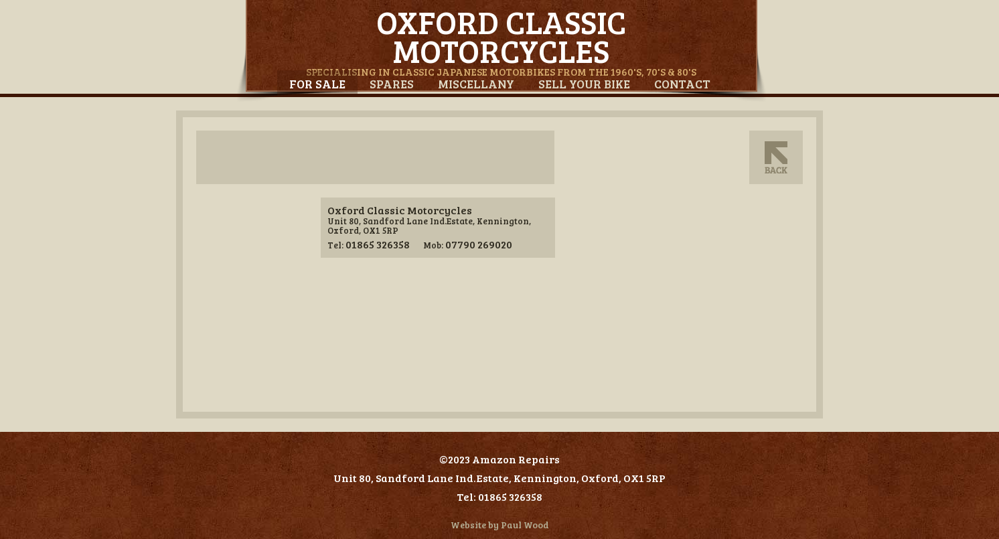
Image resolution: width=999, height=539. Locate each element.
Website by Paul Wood (500, 524)
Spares (392, 84)
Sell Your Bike (584, 84)
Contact (682, 84)
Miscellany (476, 84)
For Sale (317, 84)
